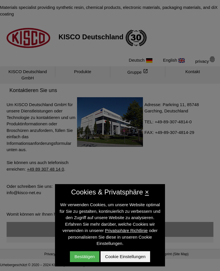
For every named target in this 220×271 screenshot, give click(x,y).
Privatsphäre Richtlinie (126, 230)
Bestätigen (84, 256)
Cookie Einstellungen (125, 256)
